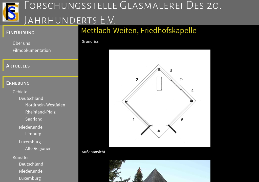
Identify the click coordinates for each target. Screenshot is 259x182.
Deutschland (31, 98)
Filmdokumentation (32, 50)
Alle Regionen (38, 148)
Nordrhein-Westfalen (45, 105)
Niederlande (30, 127)
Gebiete (20, 92)
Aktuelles (18, 66)
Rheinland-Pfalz (40, 112)
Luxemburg (30, 142)
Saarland (33, 119)
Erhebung (18, 83)
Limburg (33, 133)
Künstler (21, 157)
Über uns (21, 43)
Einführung (20, 32)
